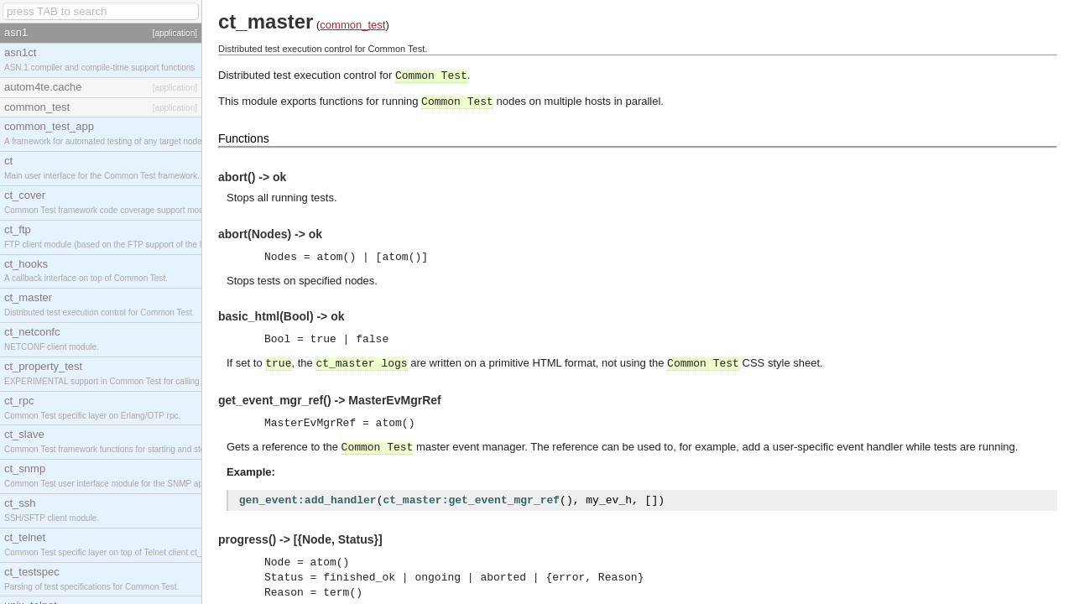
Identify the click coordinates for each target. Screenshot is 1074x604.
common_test (352, 24)
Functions (243, 138)
